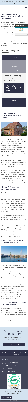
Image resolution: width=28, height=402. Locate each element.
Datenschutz (22, 352)
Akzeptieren (7, 397)
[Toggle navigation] (25, 8)
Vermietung (4, 197)
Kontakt (3, 352)
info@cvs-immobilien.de (8, 1)
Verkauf (19, 195)
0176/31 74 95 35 (11, 370)
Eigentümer (22, 139)
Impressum (12, 352)
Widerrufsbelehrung (14, 354)
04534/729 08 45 (20, 1)
